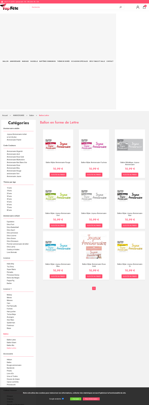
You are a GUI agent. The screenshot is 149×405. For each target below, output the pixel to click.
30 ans (9, 106)
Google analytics (55, 399)
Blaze (9, 238)
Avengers (10, 227)
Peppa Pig (10, 190)
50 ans (9, 111)
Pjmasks (10, 182)
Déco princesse (12, 142)
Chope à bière (12, 317)
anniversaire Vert (13, 83)
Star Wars (10, 229)
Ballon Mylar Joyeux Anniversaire (93, 123)
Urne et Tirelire (12, 286)
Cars (8, 213)
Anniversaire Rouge (14, 80)
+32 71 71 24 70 (9, 2)
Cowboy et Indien (13, 159)
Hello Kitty (10, 173)
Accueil (5, 25)
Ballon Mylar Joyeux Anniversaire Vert (57, 124)
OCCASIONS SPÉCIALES (100, 17)
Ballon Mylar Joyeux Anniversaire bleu (57, 175)
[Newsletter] (40, 377)
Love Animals (12, 162)
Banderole (10, 277)
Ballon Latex (11, 249)
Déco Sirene (11, 148)
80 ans (9, 120)
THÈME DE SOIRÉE (82, 17)
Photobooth (11, 294)
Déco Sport (11, 139)
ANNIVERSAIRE (24, 17)
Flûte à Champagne (14, 320)
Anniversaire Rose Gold (15, 66)
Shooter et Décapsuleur (15, 314)
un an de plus (12, 46)
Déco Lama (11, 156)
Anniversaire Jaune (14, 86)
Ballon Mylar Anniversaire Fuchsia (94, 72)
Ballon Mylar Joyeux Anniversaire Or (129, 175)
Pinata (9, 280)
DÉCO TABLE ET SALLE (121, 17)
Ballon (31, 25)
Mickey (9, 204)
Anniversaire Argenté (15, 61)
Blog (61, 365)
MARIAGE (36, 17)
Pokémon (10, 235)
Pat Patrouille (12, 215)
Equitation (10, 131)
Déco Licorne (11, 145)
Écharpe (10, 306)
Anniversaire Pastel (14, 49)
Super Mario (11, 179)
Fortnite (10, 218)
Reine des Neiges (13, 187)
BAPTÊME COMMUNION (64, 17)
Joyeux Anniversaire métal (17, 44)
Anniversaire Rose (13, 75)
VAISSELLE (48, 17)
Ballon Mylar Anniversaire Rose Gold (94, 175)
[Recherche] (75, 8)
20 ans (9, 103)
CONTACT (136, 17)
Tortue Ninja (11, 224)
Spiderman (11, 232)
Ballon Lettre (44, 25)
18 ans (9, 100)
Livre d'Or (10, 283)
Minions (10, 210)
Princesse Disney (13, 184)
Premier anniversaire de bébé (17, 153)
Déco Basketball (13, 137)
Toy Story (10, 176)
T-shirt (9, 325)
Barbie (9, 193)
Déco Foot (10, 134)
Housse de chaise (13, 289)
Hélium (9, 269)
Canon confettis (13, 291)
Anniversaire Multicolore (16, 69)
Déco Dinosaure (12, 151)
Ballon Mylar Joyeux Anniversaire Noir (129, 124)
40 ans (9, 108)
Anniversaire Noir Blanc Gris (17, 72)
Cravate (10, 311)
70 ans (9, 117)
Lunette (10, 322)
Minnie (9, 207)
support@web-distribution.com (70, 359)
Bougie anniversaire (14, 275)
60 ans (9, 114)
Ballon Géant (11, 252)
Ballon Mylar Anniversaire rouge (58, 72)
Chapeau (10, 308)
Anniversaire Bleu (13, 77)
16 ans (9, 97)
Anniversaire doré (13, 64)
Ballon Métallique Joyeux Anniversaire (130, 73)
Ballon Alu (10, 255)
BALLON (12, 17)
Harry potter (11, 221)
